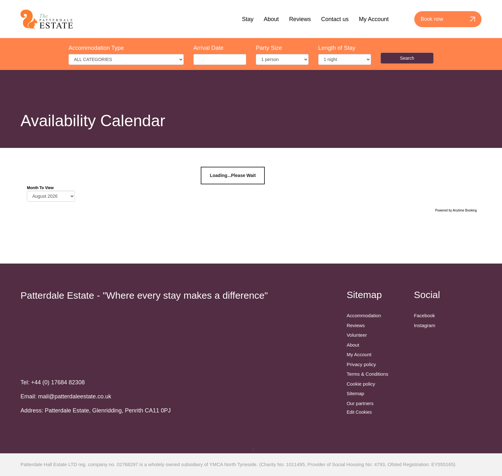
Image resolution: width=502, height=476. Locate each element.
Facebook (424, 315)
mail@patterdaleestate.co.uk (74, 396)
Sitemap (355, 393)
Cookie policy (361, 384)
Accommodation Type (96, 48)
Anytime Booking (465, 210)
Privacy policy (361, 364)
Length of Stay (336, 48)
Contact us (335, 19)
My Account (374, 19)
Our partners (360, 403)
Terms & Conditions (367, 374)
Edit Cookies (359, 412)
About (271, 19)
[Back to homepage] (46, 19)
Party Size (269, 48)
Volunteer (357, 335)
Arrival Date (208, 48)
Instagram (424, 325)
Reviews (300, 19)
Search (407, 58)
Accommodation (364, 315)
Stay (248, 19)
